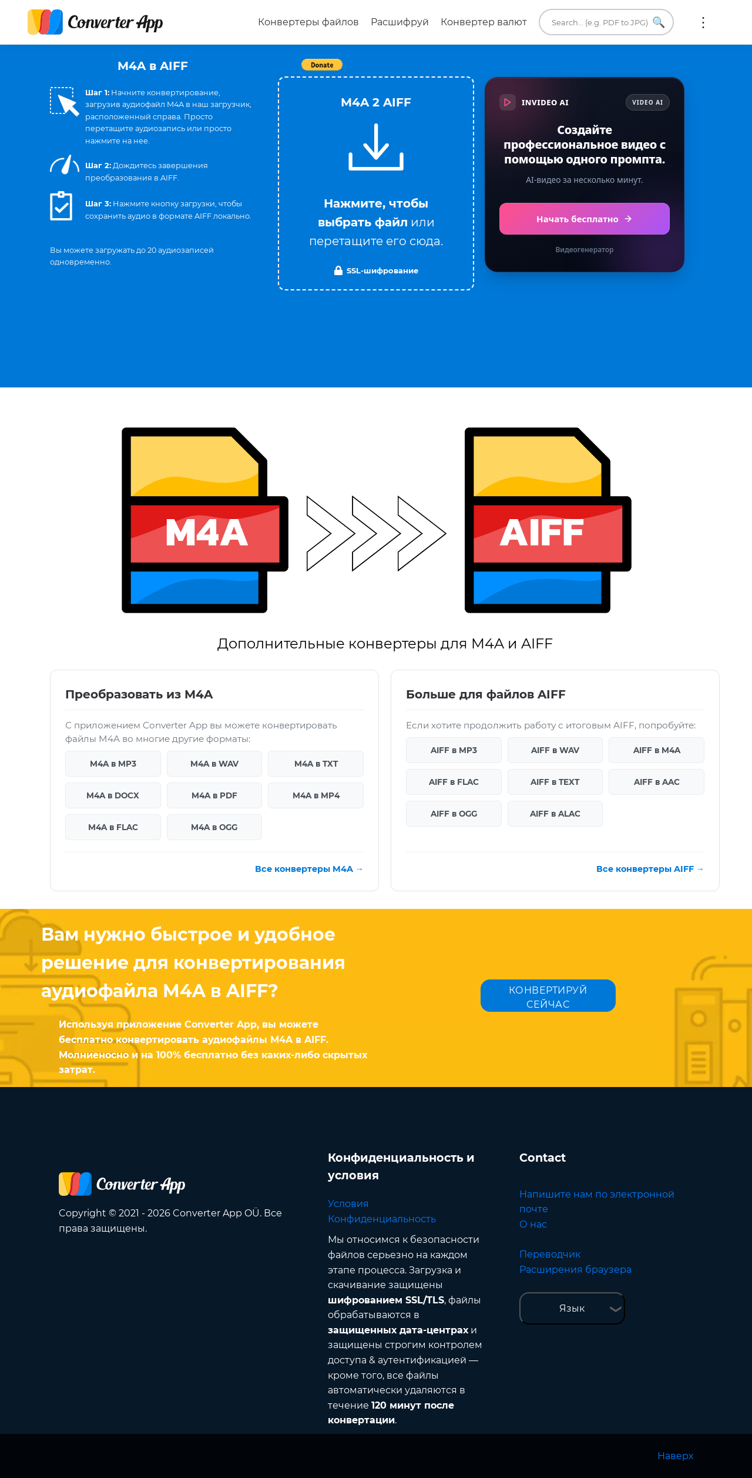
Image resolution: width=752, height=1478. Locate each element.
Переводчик (549, 1254)
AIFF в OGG (454, 813)
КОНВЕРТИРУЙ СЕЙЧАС (548, 997)
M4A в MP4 (316, 795)
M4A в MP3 (113, 763)
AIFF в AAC (657, 782)
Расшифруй (400, 22)
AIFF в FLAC (454, 782)
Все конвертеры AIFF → (650, 869)
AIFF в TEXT (555, 782)
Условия (348, 1203)
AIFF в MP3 (454, 750)
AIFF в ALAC (555, 813)
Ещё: (703, 22)
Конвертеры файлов (308, 22)
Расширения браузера (575, 1269)
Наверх (675, 1456)
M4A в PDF (214, 795)
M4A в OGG (214, 827)
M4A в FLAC (113, 827)
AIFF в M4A (656, 750)
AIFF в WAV (555, 750)
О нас (533, 1224)
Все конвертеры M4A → (309, 869)
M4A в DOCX (112, 795)
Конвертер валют (484, 22)
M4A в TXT (316, 763)
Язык (572, 1308)
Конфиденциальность (382, 1219)
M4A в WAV (214, 763)
